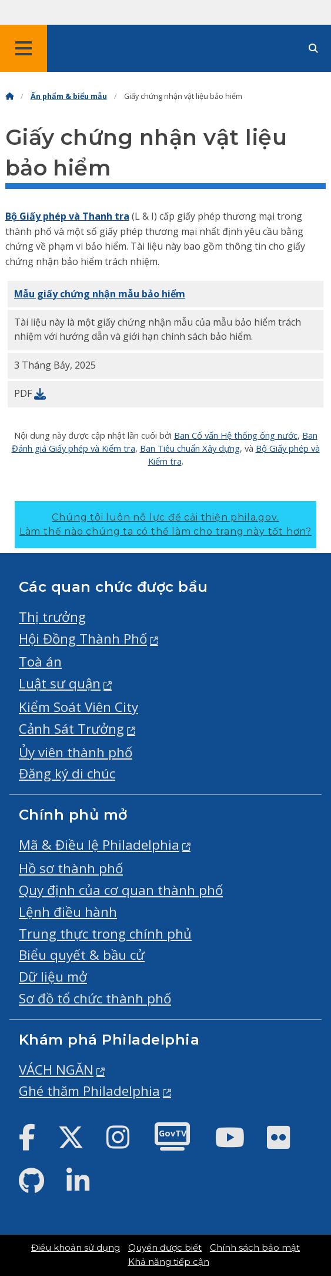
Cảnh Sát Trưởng (71, 729)
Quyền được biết (165, 1247)
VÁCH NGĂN (56, 1069)
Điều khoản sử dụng (75, 1247)
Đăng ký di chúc (67, 773)
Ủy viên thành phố (75, 752)
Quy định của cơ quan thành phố (121, 890)
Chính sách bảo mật (255, 1247)
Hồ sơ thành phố (71, 868)
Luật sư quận (60, 683)
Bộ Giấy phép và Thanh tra (67, 216)
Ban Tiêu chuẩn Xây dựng (190, 448)
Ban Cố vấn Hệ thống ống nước (235, 435)
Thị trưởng (52, 617)
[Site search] (313, 48)
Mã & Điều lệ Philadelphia (99, 845)
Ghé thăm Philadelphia (89, 1091)
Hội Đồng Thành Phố (83, 638)
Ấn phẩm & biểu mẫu (69, 96)
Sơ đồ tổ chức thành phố (95, 998)
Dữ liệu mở (53, 976)
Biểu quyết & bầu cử (82, 955)
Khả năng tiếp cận (168, 1262)
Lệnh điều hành (68, 912)
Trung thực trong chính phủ (105, 933)
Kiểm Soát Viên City (78, 707)
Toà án (40, 661)
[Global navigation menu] (23, 48)
